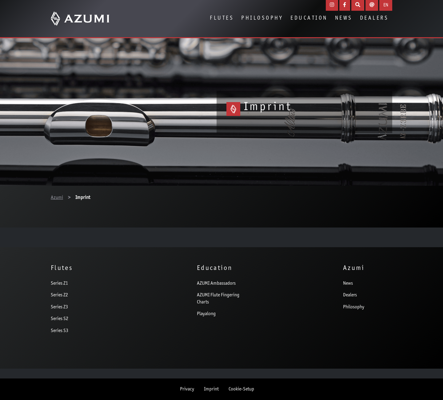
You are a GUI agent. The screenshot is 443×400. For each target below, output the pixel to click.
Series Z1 (59, 283)
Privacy (187, 389)
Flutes (222, 18)
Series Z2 (59, 295)
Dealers (374, 18)
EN (385, 5)
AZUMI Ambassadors (216, 283)
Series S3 (59, 330)
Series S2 (59, 318)
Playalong (206, 313)
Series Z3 (59, 307)
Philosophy (262, 18)
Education (309, 18)
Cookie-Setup (241, 389)
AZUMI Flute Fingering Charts (218, 298)
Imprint (211, 389)
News (344, 18)
